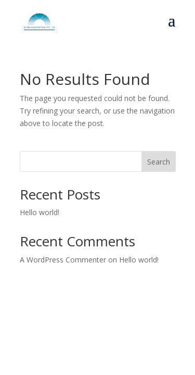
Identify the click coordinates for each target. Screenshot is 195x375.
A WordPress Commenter (63, 260)
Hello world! (39, 212)
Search (158, 162)
